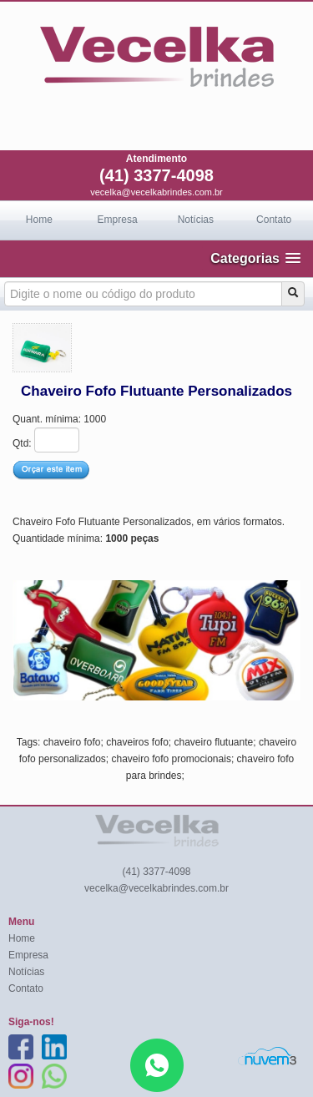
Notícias (196, 219)
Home (39, 219)
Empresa (118, 219)
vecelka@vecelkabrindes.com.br (156, 192)
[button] (255, 258)
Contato (273, 219)
